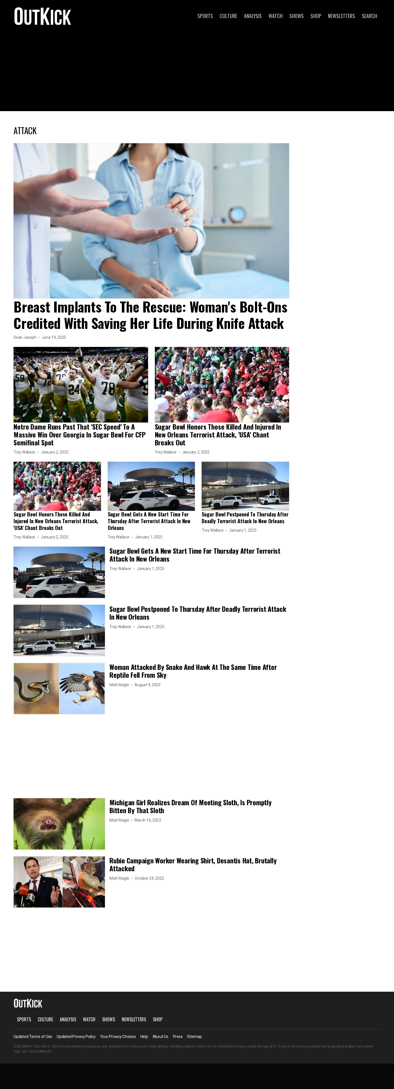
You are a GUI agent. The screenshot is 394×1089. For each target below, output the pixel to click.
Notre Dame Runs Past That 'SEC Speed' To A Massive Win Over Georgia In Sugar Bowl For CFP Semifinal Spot (79, 434)
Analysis (253, 15)
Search (369, 15)
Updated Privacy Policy (76, 1036)
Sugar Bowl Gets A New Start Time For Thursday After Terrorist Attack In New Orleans (149, 521)
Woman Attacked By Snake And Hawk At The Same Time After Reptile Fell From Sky (193, 671)
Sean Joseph (25, 337)
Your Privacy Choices (118, 1036)
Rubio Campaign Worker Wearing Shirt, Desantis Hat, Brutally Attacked (192, 864)
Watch (275, 15)
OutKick (43, 16)
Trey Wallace (24, 452)
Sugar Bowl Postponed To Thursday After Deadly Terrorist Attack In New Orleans (245, 518)
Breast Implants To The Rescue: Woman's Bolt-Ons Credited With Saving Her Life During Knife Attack (150, 314)
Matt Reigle (119, 685)
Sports (205, 15)
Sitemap (194, 1036)
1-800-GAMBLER (39, 1051)
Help (144, 1036)
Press (178, 1036)
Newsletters (341, 15)
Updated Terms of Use (33, 1036)
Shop (316, 15)
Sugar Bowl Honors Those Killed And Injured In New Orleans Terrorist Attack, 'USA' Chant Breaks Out (218, 434)
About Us (160, 1036)
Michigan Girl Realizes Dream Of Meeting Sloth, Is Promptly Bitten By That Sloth (190, 806)
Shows (296, 15)
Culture (228, 15)
